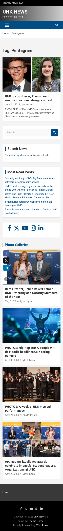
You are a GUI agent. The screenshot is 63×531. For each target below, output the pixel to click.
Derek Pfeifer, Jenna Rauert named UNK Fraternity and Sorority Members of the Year (31, 293)
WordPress (42, 525)
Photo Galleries (17, 245)
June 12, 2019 (12, 104)
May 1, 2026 (11, 301)
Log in (6, 492)
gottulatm (27, 104)
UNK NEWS (15, 12)
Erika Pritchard (29, 415)
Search (54, 132)
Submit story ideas (15, 155)
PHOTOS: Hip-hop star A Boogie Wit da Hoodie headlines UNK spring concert (30, 351)
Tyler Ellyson (26, 301)
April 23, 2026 (12, 474)
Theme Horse (36, 521)
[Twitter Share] (6, 260)
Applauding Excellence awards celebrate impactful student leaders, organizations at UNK (30, 465)
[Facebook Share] (6, 253)
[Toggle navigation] (7, 25)
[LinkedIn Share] (6, 268)
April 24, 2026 (12, 415)
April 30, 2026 (12, 360)
